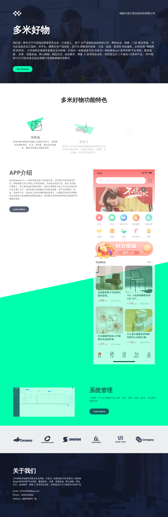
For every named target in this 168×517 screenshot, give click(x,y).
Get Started (22, 69)
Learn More (12, 209)
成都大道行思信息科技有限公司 (137, 13)
